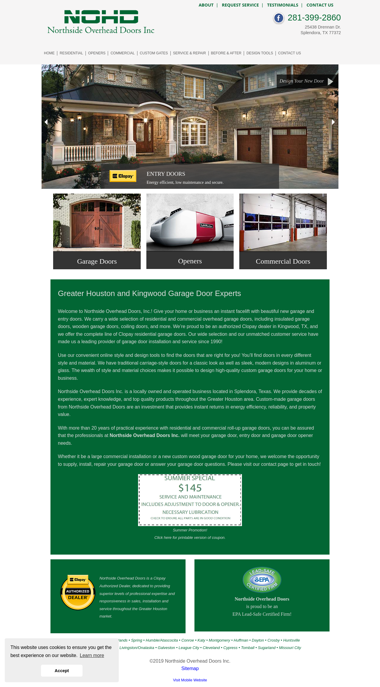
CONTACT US (289, 53)
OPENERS (97, 53)
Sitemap (190, 668)
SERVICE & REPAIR (189, 53)
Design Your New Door (307, 81)
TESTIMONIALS (282, 5)
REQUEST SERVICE (240, 5)
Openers (190, 261)
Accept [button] (62, 670)
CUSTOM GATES (154, 53)
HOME (49, 53)
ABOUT (206, 5)
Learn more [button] (92, 655)
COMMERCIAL (122, 53)
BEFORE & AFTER (226, 53)
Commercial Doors (283, 261)
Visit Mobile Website (190, 680)
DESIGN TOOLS (259, 53)
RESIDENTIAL (71, 53)
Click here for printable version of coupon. (190, 537)
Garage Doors (97, 261)
